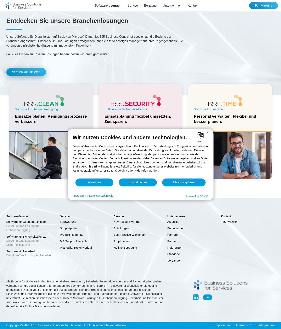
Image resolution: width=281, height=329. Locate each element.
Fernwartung (263, 5)
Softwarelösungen (108, 5)
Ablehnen (94, 182)
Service (133, 5)
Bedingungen (265, 325)
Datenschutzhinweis (101, 195)
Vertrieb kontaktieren (26, 72)
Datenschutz (243, 325)
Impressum (222, 325)
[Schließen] (207, 132)
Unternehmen (172, 5)
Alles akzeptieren (183, 182)
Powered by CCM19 (197, 196)
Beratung (150, 5)
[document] (140, 156)
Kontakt (193, 5)
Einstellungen (138, 182)
